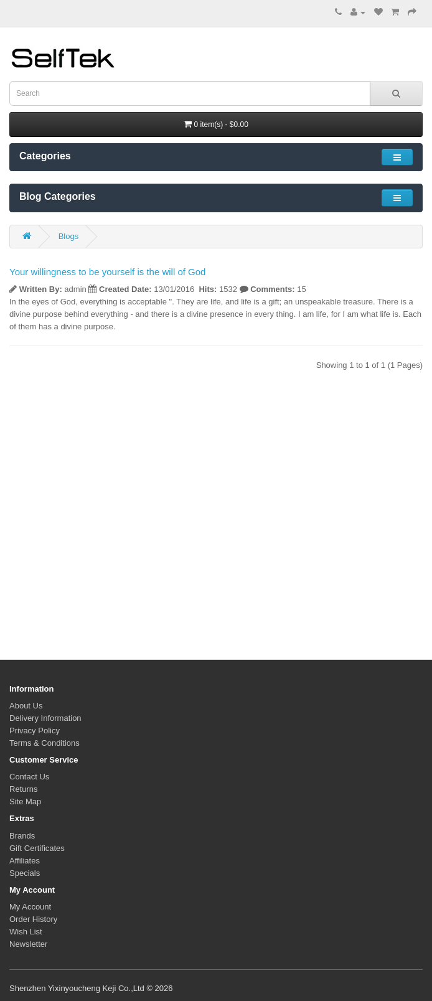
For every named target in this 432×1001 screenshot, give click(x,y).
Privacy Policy (34, 730)
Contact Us (29, 776)
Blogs (69, 236)
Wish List (25, 931)
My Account (30, 906)
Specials (24, 873)
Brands (22, 835)
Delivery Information (45, 718)
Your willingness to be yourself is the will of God (107, 271)
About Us (25, 705)
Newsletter (28, 944)
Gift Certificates (37, 848)
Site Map (25, 801)
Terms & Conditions (44, 743)
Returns (23, 789)
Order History (33, 919)
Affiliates (24, 860)
